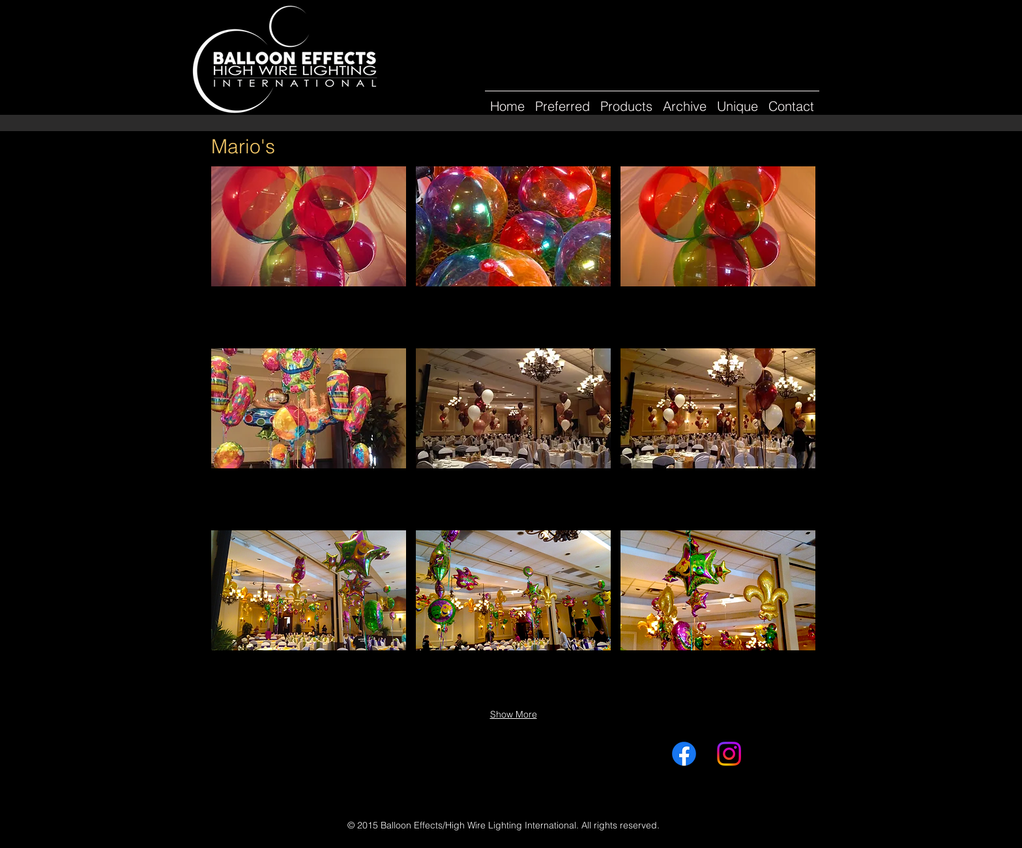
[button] (685, 100)
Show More (513, 714)
